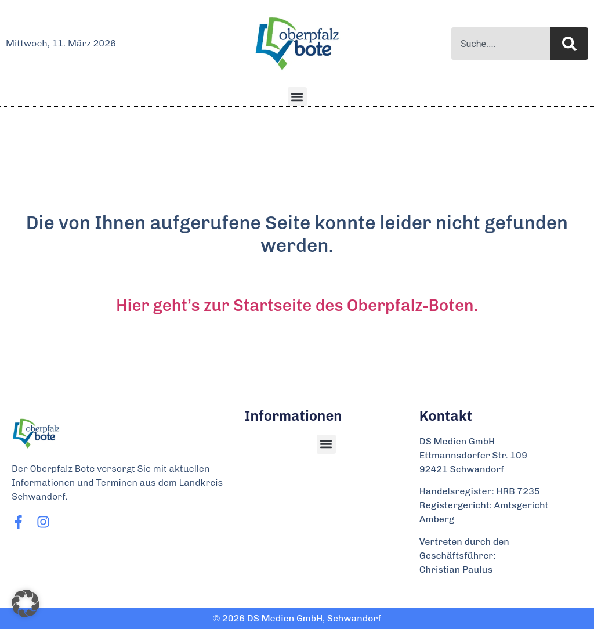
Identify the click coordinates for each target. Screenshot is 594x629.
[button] (297, 96)
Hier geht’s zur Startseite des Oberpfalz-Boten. (297, 305)
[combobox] (500, 43)
